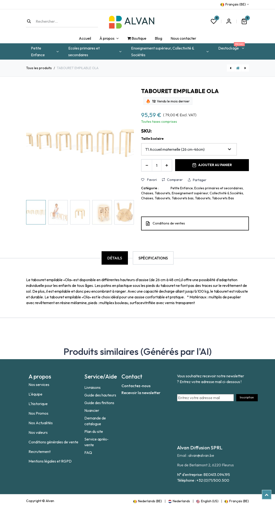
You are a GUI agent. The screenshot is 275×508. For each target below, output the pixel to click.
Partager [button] (197, 180)
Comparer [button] (172, 180)
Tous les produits (39, 68)
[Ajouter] (166, 165)
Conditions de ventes (169, 223)
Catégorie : (150, 188)
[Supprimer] (147, 165)
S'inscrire (229, 21)
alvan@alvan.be (201, 455)
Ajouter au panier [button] (212, 165)
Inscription (247, 397)
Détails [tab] (114, 258)
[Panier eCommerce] (244, 21)
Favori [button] (149, 180)
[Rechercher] (29, 21)
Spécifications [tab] (153, 258)
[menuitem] (84, 38)
